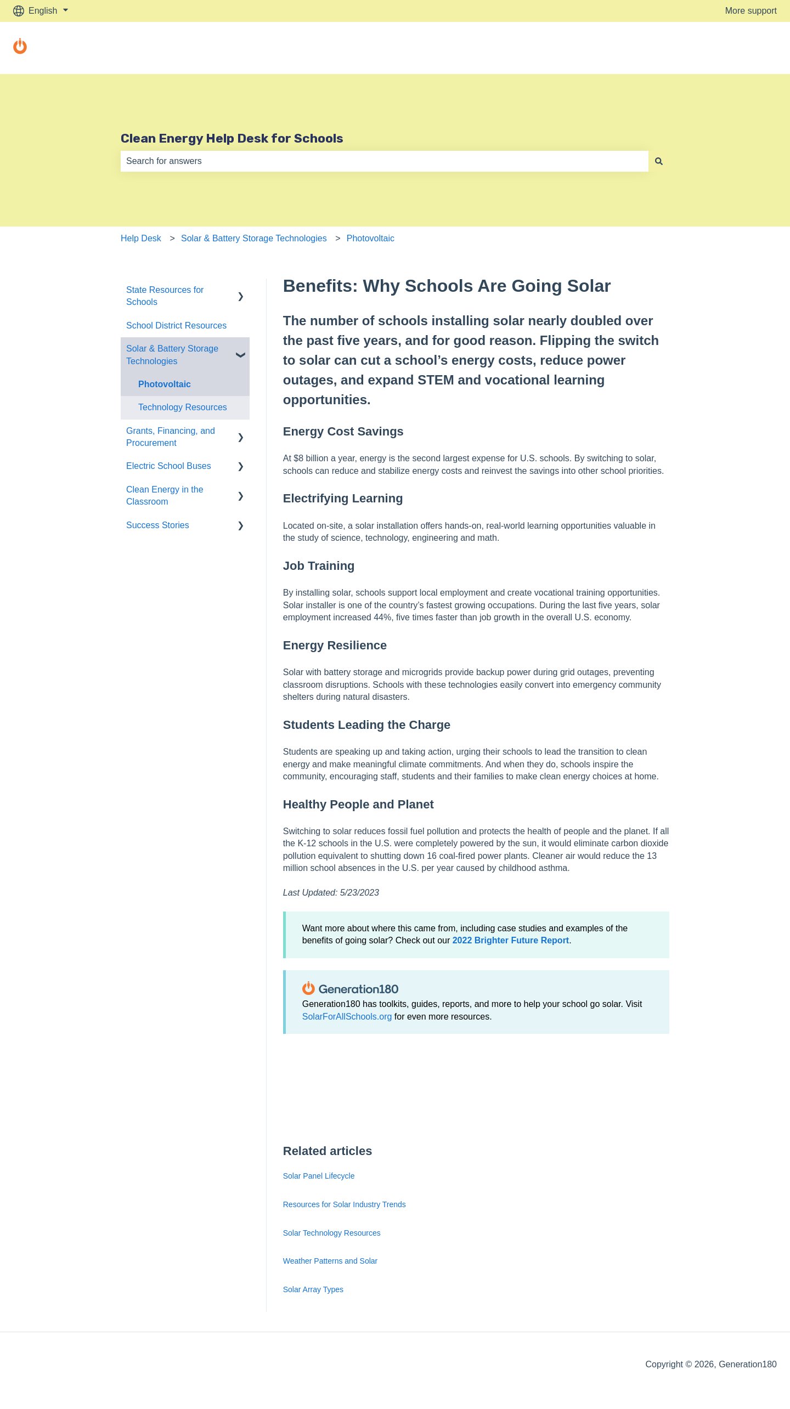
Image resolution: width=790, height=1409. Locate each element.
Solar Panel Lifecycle (319, 1176)
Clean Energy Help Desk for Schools (232, 138)
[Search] (658, 161)
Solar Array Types (313, 1289)
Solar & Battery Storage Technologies (254, 238)
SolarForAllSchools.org (347, 1016)
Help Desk (141, 238)
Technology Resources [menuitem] (182, 407)
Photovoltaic (370, 238)
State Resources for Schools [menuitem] (165, 296)
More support (751, 10)
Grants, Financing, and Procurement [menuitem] (170, 437)
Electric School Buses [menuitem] (168, 466)
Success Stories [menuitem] (157, 525)
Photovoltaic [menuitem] (164, 384)
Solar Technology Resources (332, 1233)
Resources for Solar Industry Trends (344, 1204)
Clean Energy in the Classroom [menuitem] (165, 495)
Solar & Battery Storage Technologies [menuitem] (172, 354)
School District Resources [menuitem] (176, 325)
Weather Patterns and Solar (330, 1261)
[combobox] (384, 161)
